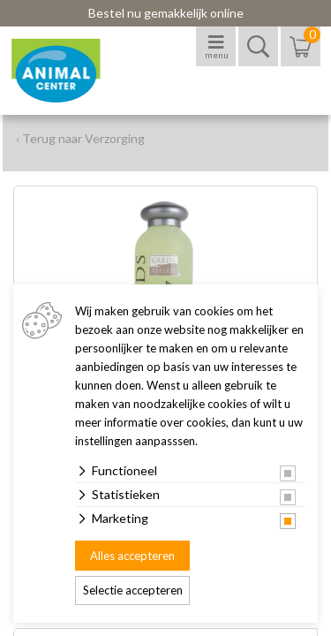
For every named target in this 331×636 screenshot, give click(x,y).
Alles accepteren (132, 556)
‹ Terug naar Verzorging (80, 138)
